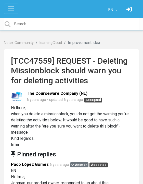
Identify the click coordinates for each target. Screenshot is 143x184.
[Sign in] (129, 10)
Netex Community (19, 43)
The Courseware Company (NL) (57, 93)
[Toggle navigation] (11, 9)
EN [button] (111, 9)
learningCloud (51, 43)
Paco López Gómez (30, 164)
